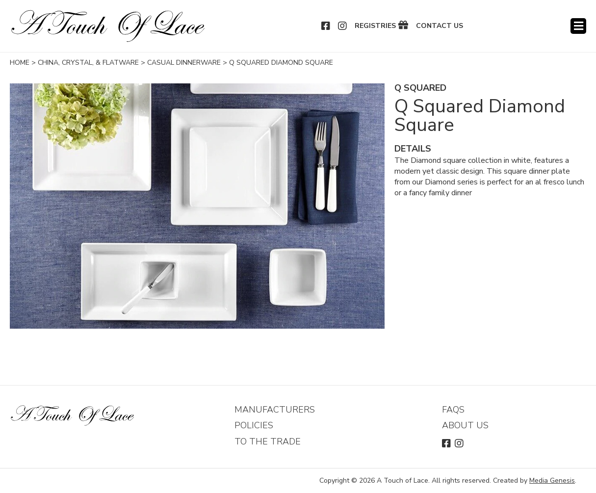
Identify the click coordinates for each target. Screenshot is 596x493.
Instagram (343, 26)
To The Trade (267, 441)
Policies (253, 425)
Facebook (326, 26)
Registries (375, 26)
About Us (465, 425)
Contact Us (439, 26)
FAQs (453, 409)
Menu (578, 26)
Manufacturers (274, 409)
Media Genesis (552, 480)
